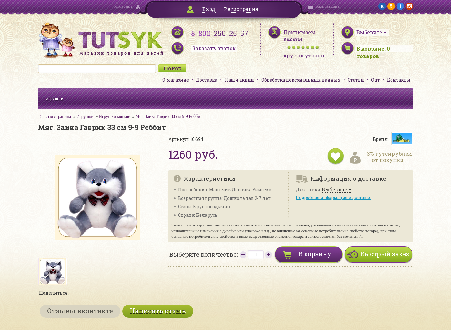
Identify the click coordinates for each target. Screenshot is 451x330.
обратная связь (327, 6)
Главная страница (54, 116)
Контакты (398, 80)
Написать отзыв (158, 310)
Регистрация (241, 9)
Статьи (356, 80)
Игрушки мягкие (114, 116)
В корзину (314, 254)
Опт (375, 80)
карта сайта (123, 6)
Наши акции (239, 80)
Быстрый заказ (384, 254)
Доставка (206, 80)
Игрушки (54, 98)
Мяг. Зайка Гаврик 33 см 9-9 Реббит (168, 116)
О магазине (175, 80)
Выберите (334, 190)
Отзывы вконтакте (80, 310)
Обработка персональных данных (300, 80)
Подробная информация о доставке (333, 197)
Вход (208, 9)
